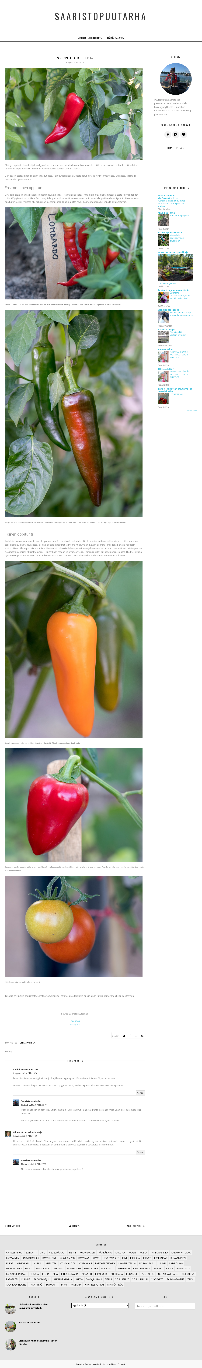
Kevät (96, 1258)
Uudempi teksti (14, 1226)
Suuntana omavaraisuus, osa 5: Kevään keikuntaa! (180, 295)
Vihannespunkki (94, 1284)
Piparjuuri (101, 1273)
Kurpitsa (51, 1263)
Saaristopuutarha (101, 14)
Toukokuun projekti (179, 215)
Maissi (28, 1268)
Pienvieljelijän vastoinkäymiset (178, 333)
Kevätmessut (111, 1258)
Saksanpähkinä (62, 1279)
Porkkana (117, 1273)
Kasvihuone (49, 1258)
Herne (72, 1252)
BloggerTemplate (118, 1364)
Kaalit (132, 1252)
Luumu (162, 1263)
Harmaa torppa (166, 329)
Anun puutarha (166, 212)
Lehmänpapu (146, 1263)
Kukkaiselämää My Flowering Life (168, 197)
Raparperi (12, 1279)
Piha (55, 1273)
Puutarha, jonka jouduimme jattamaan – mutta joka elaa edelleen (171, 203)
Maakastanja (14, 1268)
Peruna (34, 1273)
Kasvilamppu (67, 1258)
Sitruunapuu (140, 1279)
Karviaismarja (30, 1258)
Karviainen (12, 1258)
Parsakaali (183, 1268)
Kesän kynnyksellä (167, 283)
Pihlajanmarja (69, 1273)
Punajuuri (132, 1273)
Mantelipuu (43, 1268)
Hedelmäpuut (57, 1252)
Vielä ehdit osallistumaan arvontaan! (177, 238)
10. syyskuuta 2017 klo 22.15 (33, 1164)
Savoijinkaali (94, 1279)
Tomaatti (51, 1284)
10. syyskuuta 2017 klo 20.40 (33, 1104)
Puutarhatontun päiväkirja (173, 252)
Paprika (30, 1042)
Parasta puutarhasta (170, 232)
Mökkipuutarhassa (168, 309)
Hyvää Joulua (176, 393)
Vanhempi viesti (135, 1226)
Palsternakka (141, 1268)
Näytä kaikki (192, 411)
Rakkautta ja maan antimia (173, 290)
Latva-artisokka (105, 1263)
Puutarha (147, 1273)
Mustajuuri (91, 1268)
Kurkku (38, 1263)
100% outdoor (166, 349)
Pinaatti (87, 1273)
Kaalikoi (120, 1252)
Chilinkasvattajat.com (25, 1069)
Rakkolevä (188, 1273)
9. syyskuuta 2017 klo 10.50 (25, 1073)
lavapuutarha (127, 1263)
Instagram (75, 1024)
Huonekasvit (87, 1252)
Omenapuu (123, 1268)
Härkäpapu (105, 1252)
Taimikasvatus (175, 1279)
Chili (22, 1042)
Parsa (169, 1268)
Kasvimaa (83, 1258)
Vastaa (140, 1093)
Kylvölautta (67, 1263)
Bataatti (31, 1252)
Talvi (190, 1279)
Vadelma (76, 1284)
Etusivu (76, 1226)
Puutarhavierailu (167, 1273)
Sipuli (108, 1279)
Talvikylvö (35, 1284)
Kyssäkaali (85, 1263)
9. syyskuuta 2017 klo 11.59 (25, 1136)
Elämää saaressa (115, 38)
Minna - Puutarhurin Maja (27, 1132)
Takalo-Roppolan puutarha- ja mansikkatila (175, 390)
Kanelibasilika (159, 1252)
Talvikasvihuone (16, 1284)
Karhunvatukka (181, 1252)
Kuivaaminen (178, 1258)
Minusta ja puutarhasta (90, 38)
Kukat (9, 1263)
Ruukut (25, 1279)
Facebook (75, 1020)
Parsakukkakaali (16, 1273)
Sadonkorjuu (42, 1279)
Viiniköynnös (115, 1284)
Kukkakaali (23, 1263)
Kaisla (143, 1252)
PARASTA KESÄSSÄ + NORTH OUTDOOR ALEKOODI (179, 354)
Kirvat (147, 1258)
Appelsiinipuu (14, 1252)
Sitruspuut (122, 1279)
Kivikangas (160, 1258)
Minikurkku (74, 1268)
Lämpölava (176, 1263)
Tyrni (64, 1284)
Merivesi (58, 1268)
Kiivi (124, 1258)
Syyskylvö (157, 1279)
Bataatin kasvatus (29, 1322)
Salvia (79, 1279)
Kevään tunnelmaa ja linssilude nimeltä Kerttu (181, 314)
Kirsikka (135, 1258)
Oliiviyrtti (107, 1268)
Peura (45, 1273)
